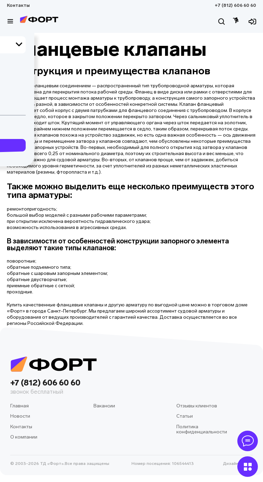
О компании (23, 437)
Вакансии (104, 405)
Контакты (18, 5)
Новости (20, 416)
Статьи (184, 416)
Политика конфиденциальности (201, 429)
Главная (19, 405)
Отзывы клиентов (196, 405)
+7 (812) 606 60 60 (235, 5)
